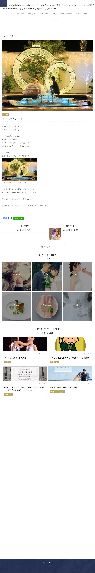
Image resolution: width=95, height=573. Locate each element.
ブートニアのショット (12, 119)
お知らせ (54, 362)
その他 (5, 114)
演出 (61, 392)
